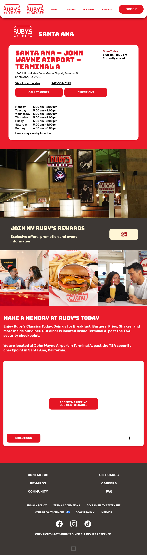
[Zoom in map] (129, 438)
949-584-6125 (61, 83)
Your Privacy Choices (49, 512)
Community (38, 491)
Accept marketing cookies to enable (73, 404)
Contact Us (38, 475)
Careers (109, 483)
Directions (88, 94)
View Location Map (27, 83)
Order (132, 10)
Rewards (106, 9)
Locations (70, 9)
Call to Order (40, 94)
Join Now (123, 236)
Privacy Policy (37, 505)
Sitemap (106, 512)
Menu (54, 9)
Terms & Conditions (67, 505)
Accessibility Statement (103, 505)
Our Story (88, 9)
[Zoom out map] (136, 438)
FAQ (109, 491)
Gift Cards (109, 475)
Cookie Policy (85, 512)
